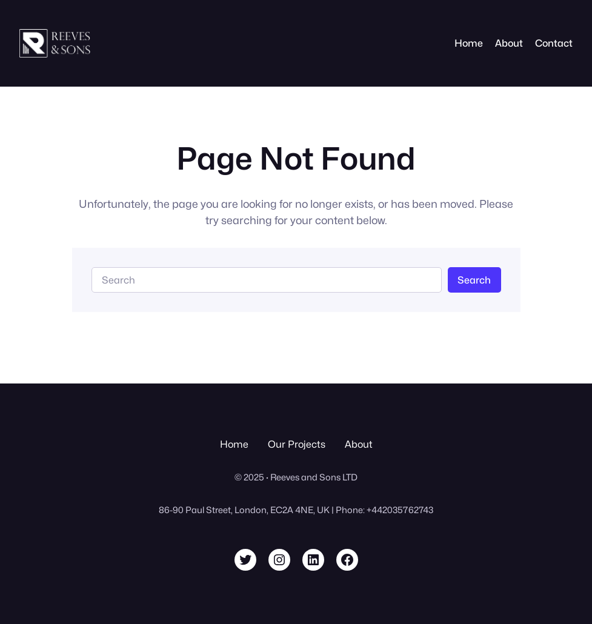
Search (474, 280)
